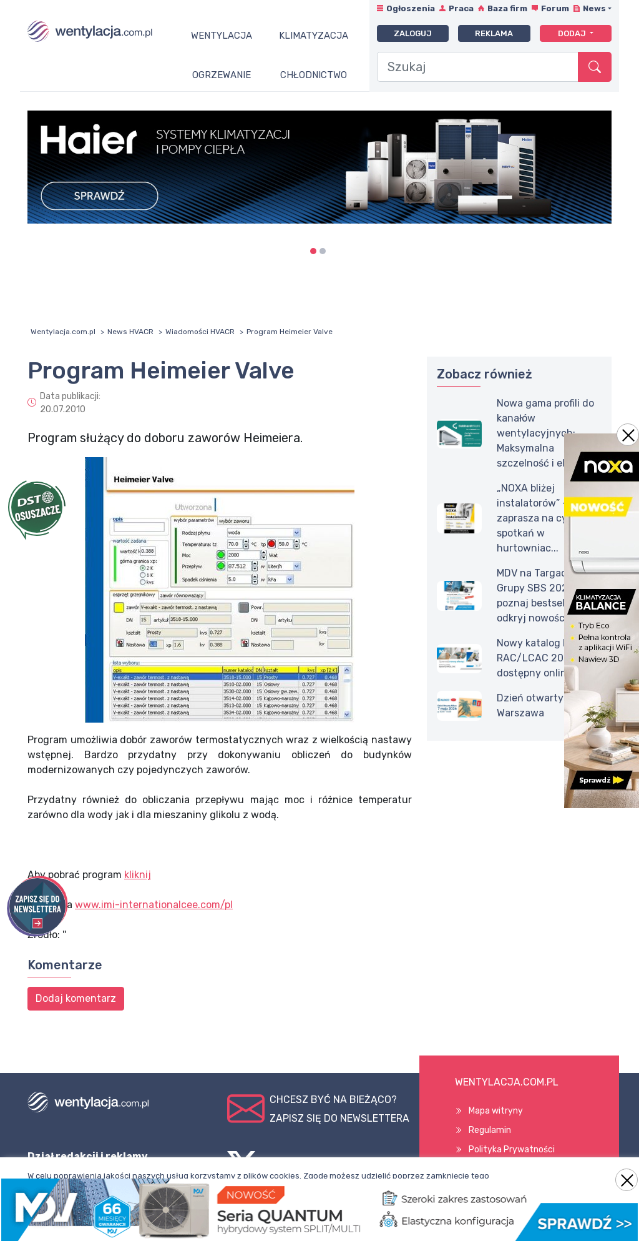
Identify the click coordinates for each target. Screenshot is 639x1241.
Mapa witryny (496, 1110)
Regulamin (490, 1130)
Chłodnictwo (313, 75)
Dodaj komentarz (76, 998)
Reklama (494, 33)
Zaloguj (413, 33)
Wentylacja (221, 35)
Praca (461, 8)
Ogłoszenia (410, 8)
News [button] (594, 8)
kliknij (137, 875)
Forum (555, 8)
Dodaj (573, 33)
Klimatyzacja (313, 35)
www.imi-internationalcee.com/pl (154, 905)
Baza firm (507, 8)
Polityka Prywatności (512, 1149)
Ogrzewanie (221, 75)
